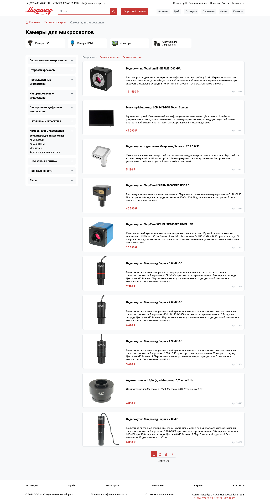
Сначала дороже (132, 57)
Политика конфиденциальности (109, 494)
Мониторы (36, 148)
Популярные (89, 57)
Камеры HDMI (37, 144)
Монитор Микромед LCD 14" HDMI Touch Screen (157, 107)
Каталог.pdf (180, 3)
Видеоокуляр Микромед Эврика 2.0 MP (152, 419)
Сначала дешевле (110, 57)
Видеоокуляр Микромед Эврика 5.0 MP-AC (154, 263)
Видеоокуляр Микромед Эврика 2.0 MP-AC (154, 302)
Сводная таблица (198, 3)
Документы (238, 3)
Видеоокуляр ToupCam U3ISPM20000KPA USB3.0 (157, 185)
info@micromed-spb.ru (92, 3)
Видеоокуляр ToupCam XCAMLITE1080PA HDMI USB (159, 224)
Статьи (225, 3)
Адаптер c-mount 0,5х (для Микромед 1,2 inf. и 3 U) (159, 380)
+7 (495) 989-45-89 (63, 3)
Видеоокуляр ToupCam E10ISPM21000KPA (153, 68)
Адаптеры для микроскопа (45, 152)
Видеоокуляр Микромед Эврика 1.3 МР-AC (154, 341)
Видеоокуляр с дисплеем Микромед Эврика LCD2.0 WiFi (162, 146)
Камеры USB (37, 139)
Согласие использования (160, 494)
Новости (215, 3)
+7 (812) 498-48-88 (35, 3)
